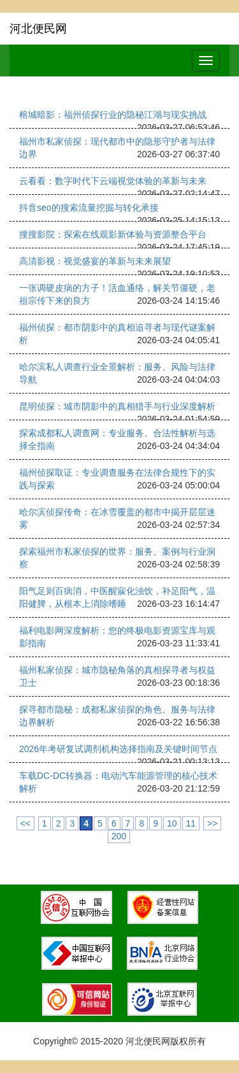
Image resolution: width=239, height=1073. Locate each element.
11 (191, 823)
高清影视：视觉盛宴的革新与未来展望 (95, 261)
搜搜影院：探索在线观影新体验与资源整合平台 (112, 234)
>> (212, 823)
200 (119, 836)
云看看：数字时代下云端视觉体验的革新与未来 (112, 181)
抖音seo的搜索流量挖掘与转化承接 (89, 208)
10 (172, 823)
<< (25, 823)
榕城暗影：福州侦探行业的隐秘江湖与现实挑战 (112, 115)
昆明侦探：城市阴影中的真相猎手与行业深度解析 (117, 406)
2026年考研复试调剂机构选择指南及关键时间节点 (118, 749)
